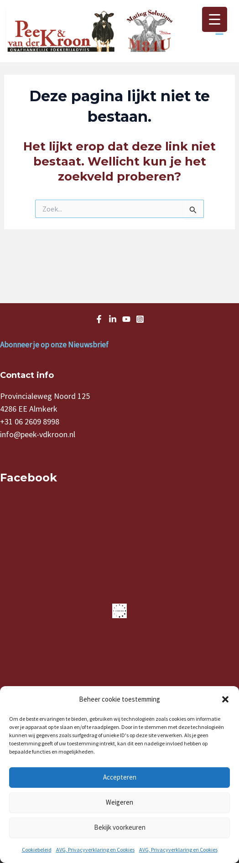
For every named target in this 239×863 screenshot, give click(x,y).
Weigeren (119, 802)
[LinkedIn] (113, 319)
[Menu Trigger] (214, 19)
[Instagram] (140, 319)
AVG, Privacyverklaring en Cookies (95, 849)
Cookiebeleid (37, 849)
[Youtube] (126, 319)
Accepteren (119, 777)
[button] (225, 699)
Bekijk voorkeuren (119, 827)
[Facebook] (99, 319)
